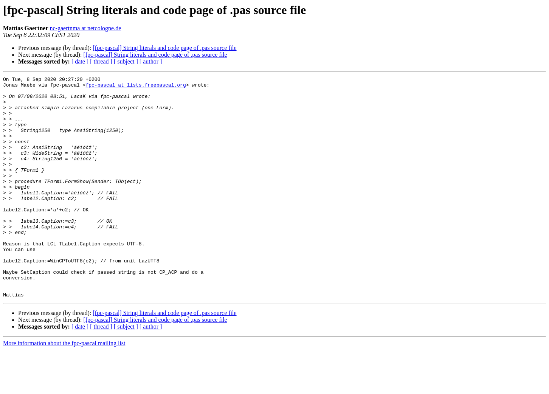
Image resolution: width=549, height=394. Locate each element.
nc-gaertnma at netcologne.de (85, 28)
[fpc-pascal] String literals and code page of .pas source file (164, 48)
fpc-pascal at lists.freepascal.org (135, 87)
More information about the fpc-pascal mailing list (64, 387)
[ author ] (151, 61)
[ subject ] (126, 61)
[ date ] (79, 61)
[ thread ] (101, 61)
